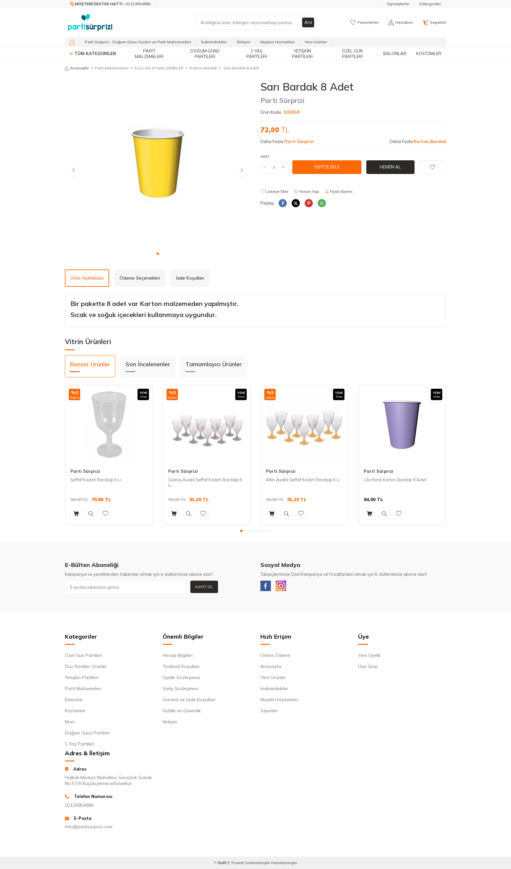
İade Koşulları (190, 278)
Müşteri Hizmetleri (277, 41)
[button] (158, 254)
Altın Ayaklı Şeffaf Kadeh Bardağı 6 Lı (303, 479)
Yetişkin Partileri (302, 53)
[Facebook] (266, 587)
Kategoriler (430, 3)
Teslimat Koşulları (181, 668)
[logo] (90, 22)
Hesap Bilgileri (178, 656)
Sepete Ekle (327, 167)
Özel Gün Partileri (352, 53)
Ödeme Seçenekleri (140, 278)
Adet (264, 156)
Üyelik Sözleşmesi (181, 679)
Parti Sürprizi (282, 100)
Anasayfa (77, 67)
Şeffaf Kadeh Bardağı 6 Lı (95, 479)
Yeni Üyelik (369, 656)
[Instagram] (284, 587)
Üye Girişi (368, 668)
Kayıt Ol (204, 586)
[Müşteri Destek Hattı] (110, 4)
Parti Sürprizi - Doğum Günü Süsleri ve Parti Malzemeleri (138, 41)
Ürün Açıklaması (87, 278)
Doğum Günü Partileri (205, 53)
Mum (70, 723)
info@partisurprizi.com (88, 828)
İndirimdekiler (214, 41)
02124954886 (79, 806)
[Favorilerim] (364, 22)
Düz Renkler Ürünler (86, 668)
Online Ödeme (275, 656)
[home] (72, 42)
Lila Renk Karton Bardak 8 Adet (395, 479)
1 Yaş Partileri (256, 53)
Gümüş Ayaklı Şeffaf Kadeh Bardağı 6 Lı (205, 482)
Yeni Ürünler (316, 41)
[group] (158, 164)
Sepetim (268, 712)
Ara (308, 22)
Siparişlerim (398, 3)
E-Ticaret (235, 864)
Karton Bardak (203, 67)
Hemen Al (390, 167)
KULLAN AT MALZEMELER (159, 67)
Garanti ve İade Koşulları (189, 701)
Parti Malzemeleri (149, 53)
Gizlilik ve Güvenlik (182, 712)
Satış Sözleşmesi (180, 690)
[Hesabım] (400, 22)
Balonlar (394, 53)
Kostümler (428, 53)
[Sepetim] (434, 22)
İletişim (243, 41)
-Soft (220, 864)
